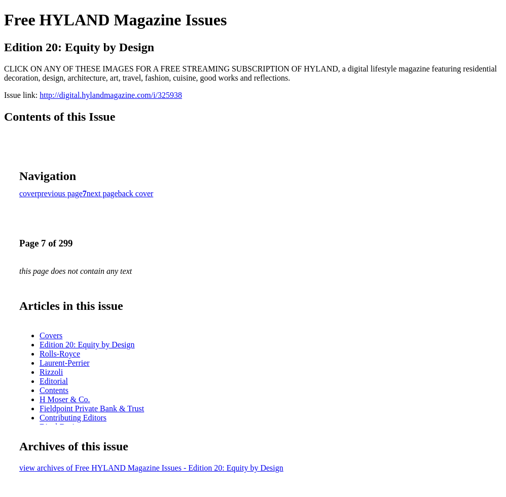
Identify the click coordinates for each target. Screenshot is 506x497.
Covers (51, 335)
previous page (60, 193)
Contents (54, 390)
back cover (136, 193)
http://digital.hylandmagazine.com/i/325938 (111, 95)
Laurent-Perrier (65, 363)
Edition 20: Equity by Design (87, 344)
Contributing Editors (73, 417)
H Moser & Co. (65, 399)
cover (28, 193)
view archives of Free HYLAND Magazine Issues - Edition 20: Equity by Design (151, 468)
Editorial (54, 381)
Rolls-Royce (60, 353)
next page (102, 193)
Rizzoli (51, 372)
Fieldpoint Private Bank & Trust (92, 408)
